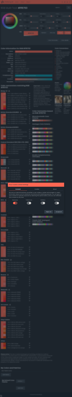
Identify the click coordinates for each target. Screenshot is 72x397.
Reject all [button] (48, 212)
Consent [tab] (18, 189)
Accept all (59, 212)
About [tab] (55, 189)
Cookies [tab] (37, 189)
